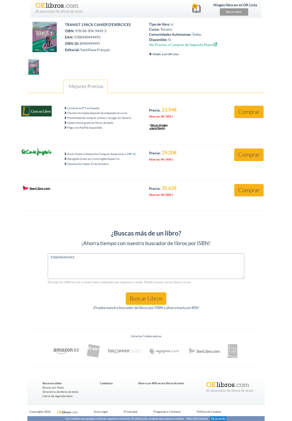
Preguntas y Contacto (167, 411)
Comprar (249, 112)
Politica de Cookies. (209, 411)
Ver (134, 154)
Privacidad (130, 411)
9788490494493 (146, 266)
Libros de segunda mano (58, 396)
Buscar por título (53, 387)
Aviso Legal (101, 411)
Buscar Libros (234, 11)
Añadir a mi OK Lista (163, 54)
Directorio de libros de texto (60, 391)
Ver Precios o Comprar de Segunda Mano (183, 45)
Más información (197, 418)
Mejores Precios (85, 86)
